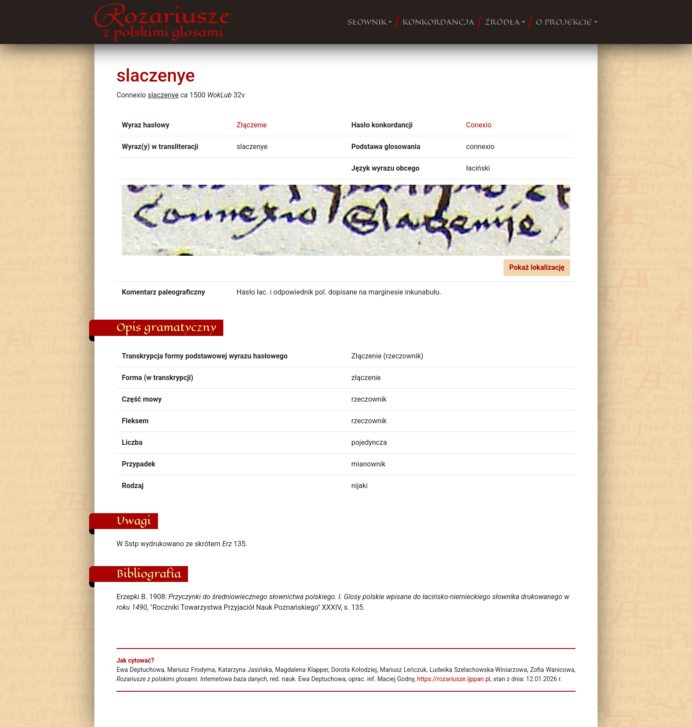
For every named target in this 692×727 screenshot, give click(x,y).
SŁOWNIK (367, 22)
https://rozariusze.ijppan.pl (453, 678)
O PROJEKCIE (564, 22)
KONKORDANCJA (438, 22)
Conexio (479, 125)
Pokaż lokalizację (536, 267)
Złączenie (252, 125)
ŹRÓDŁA (502, 22)
